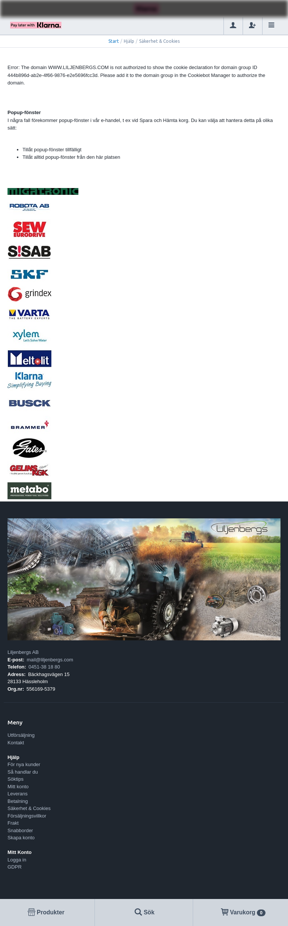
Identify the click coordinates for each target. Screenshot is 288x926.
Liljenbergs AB (23, 652)
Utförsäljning (21, 735)
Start (113, 41)
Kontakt (16, 742)
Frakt (13, 823)
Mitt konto (18, 786)
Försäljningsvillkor (27, 816)
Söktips (16, 779)
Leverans (17, 794)
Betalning (18, 801)
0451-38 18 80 (44, 667)
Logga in (17, 860)
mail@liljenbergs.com (50, 660)
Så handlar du (23, 772)
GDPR (15, 867)
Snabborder (20, 830)
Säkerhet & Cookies (29, 808)
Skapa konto (21, 837)
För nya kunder (24, 764)
